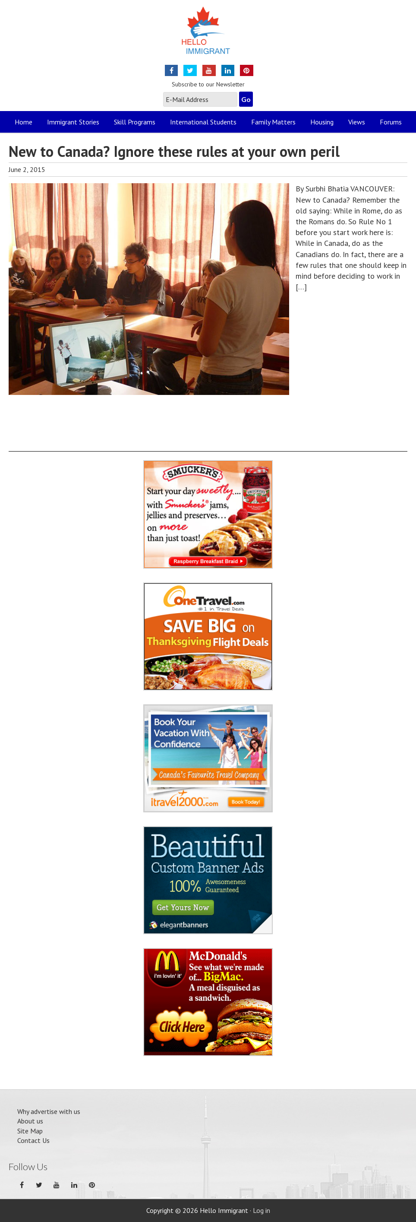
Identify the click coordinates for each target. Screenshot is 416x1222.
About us (30, 1121)
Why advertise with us (48, 1111)
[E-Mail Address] (200, 99)
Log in (261, 1210)
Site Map (30, 1131)
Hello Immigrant (208, 35)
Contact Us (33, 1140)
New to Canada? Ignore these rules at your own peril (174, 151)
